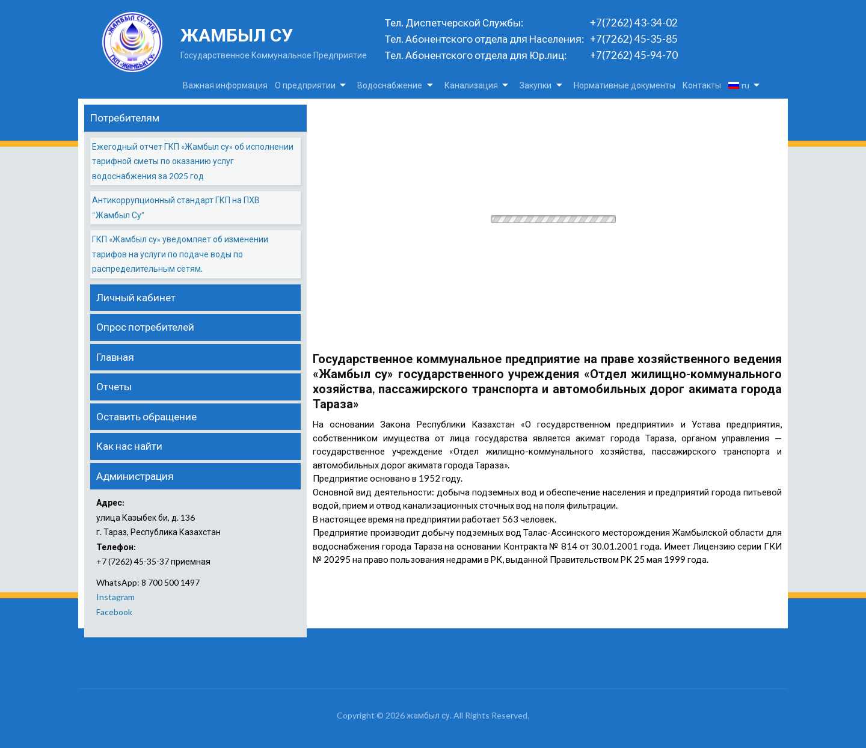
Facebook (114, 612)
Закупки (535, 85)
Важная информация (225, 85)
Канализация (471, 85)
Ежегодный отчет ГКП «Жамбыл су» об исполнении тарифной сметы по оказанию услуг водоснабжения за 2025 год (192, 161)
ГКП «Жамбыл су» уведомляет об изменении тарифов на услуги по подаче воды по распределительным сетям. (180, 254)
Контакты (702, 85)
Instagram (115, 597)
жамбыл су (236, 35)
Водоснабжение (389, 85)
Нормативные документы (624, 85)
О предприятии (305, 85)
